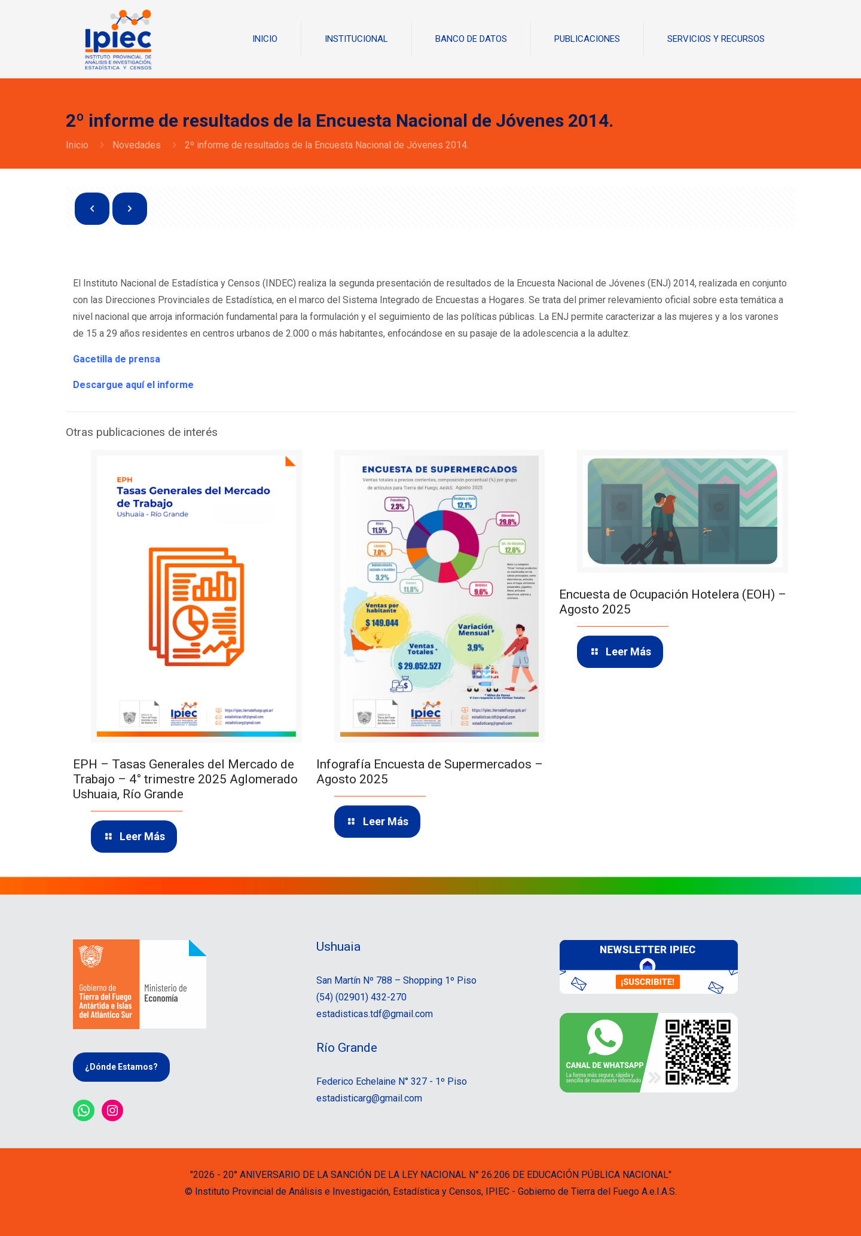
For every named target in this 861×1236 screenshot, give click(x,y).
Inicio (77, 145)
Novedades (136, 145)
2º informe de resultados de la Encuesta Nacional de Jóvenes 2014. (327, 145)
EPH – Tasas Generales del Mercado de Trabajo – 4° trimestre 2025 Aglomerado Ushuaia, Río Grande (185, 779)
